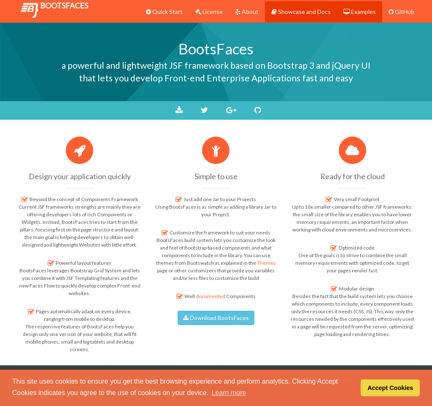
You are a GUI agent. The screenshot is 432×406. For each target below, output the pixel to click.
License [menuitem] (209, 11)
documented (210, 296)
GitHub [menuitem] (401, 11)
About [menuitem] (247, 11)
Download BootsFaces (216, 317)
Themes (266, 263)
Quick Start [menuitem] (164, 11)
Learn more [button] (229, 392)
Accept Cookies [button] (390, 387)
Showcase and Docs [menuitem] (301, 11)
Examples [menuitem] (359, 11)
